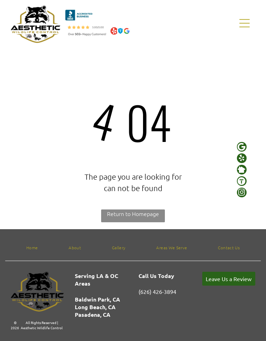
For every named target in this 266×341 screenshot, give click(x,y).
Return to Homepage (133, 213)
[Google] (242, 147)
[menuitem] (32, 247)
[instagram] (242, 193)
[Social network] (242, 170)
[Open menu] (244, 23)
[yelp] (242, 159)
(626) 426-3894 (157, 291)
